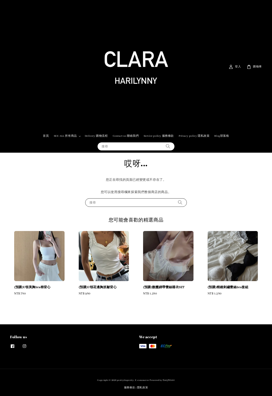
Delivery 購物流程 (96, 136)
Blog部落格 (221, 136)
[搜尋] (168, 146)
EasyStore (169, 380)
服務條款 (129, 387)
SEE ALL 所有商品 (65, 136)
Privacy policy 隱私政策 (194, 136)
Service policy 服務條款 (159, 136)
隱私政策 (142, 387)
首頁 (46, 136)
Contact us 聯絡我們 (126, 136)
